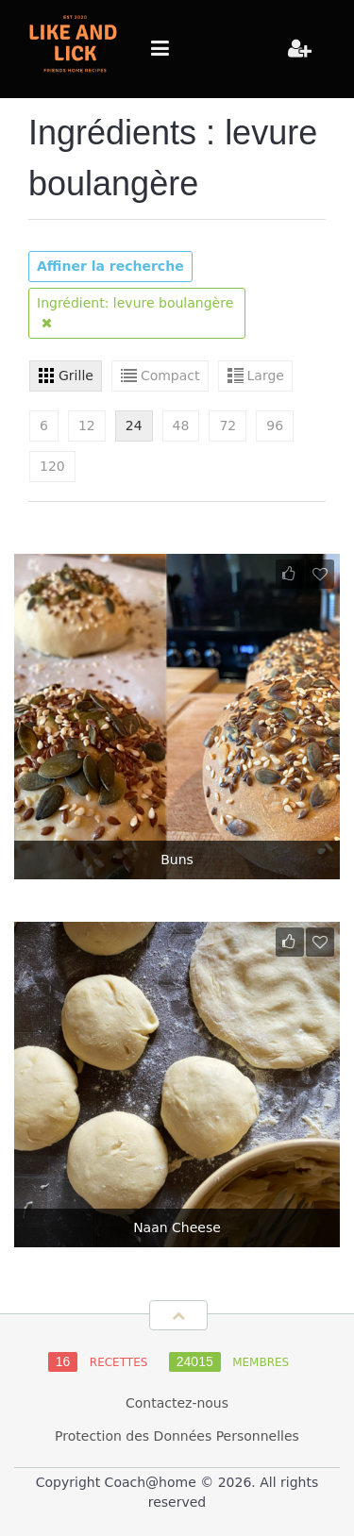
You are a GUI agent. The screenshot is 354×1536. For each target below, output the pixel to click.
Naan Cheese (177, 1227)
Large (265, 375)
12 (86, 425)
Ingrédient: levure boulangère (135, 312)
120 (52, 466)
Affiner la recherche (110, 266)
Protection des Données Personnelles (177, 1436)
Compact (170, 375)
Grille (76, 375)
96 (274, 425)
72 (227, 425)
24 (134, 425)
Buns (177, 859)
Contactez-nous (177, 1403)
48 (181, 425)
